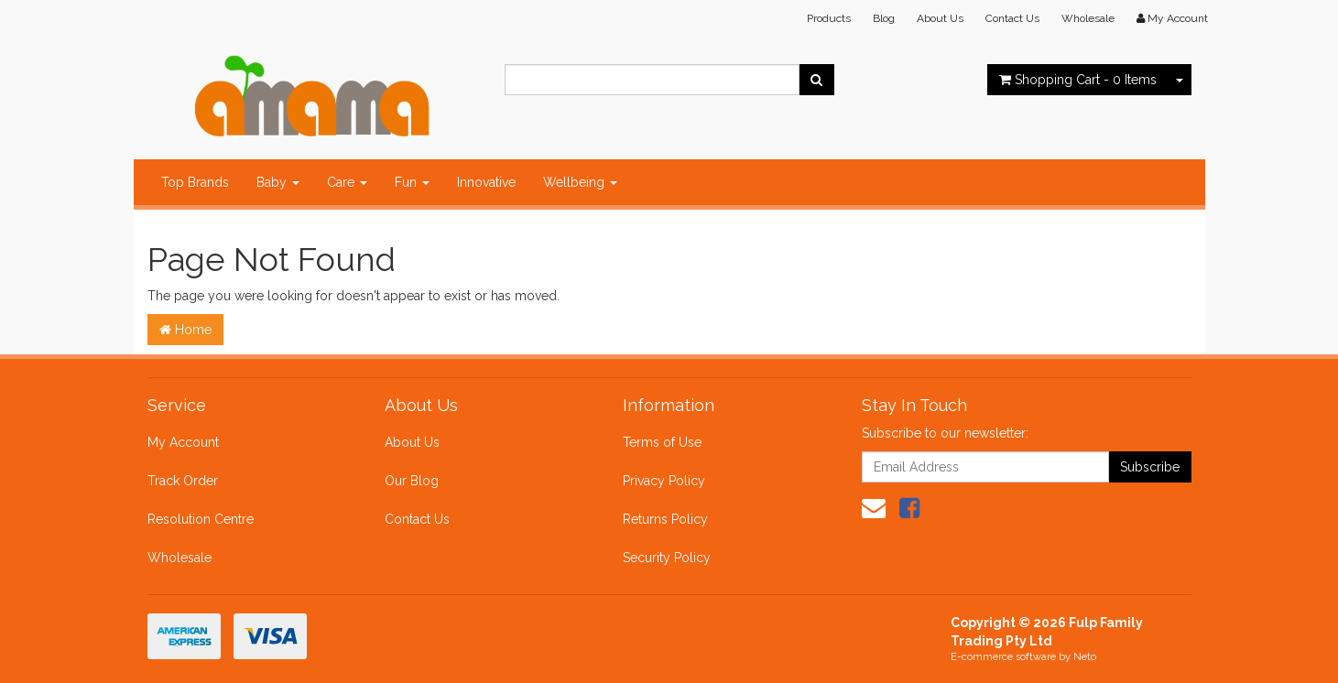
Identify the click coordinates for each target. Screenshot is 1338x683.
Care (347, 182)
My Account (183, 442)
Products (829, 18)
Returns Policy (665, 519)
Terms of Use (662, 442)
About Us (940, 18)
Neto (1084, 657)
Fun (412, 182)
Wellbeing (580, 182)
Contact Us (1012, 18)
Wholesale (1088, 18)
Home (185, 329)
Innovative (486, 182)
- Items (1078, 79)
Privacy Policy (664, 480)
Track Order (182, 480)
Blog (884, 18)
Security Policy (667, 557)
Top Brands (195, 182)
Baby (277, 182)
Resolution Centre (200, 519)
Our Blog (412, 480)
